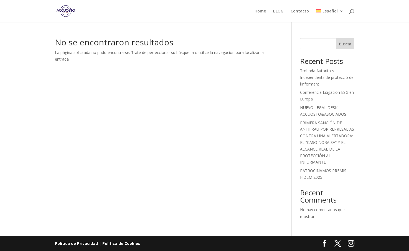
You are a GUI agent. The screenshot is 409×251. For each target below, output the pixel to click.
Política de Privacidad (76, 243)
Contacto (300, 11)
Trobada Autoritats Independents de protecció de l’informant (327, 77)
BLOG (278, 11)
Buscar (345, 43)
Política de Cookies (121, 243)
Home (260, 11)
